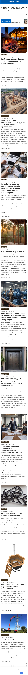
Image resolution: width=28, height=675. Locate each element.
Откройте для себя (6, 85)
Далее (20, 666)
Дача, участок (4, 580)
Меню (3, 15)
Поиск (25, 15)
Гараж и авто (4, 54)
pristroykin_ (10, 57)
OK (21, 673)
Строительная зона (14, 8)
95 (15, 666)
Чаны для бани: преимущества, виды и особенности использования (13, 587)
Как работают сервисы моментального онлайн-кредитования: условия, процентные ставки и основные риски (10, 188)
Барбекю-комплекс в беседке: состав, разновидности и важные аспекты (13, 21)
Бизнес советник (4, 116)
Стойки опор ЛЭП (8, 640)
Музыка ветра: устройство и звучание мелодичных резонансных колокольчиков (12, 254)
